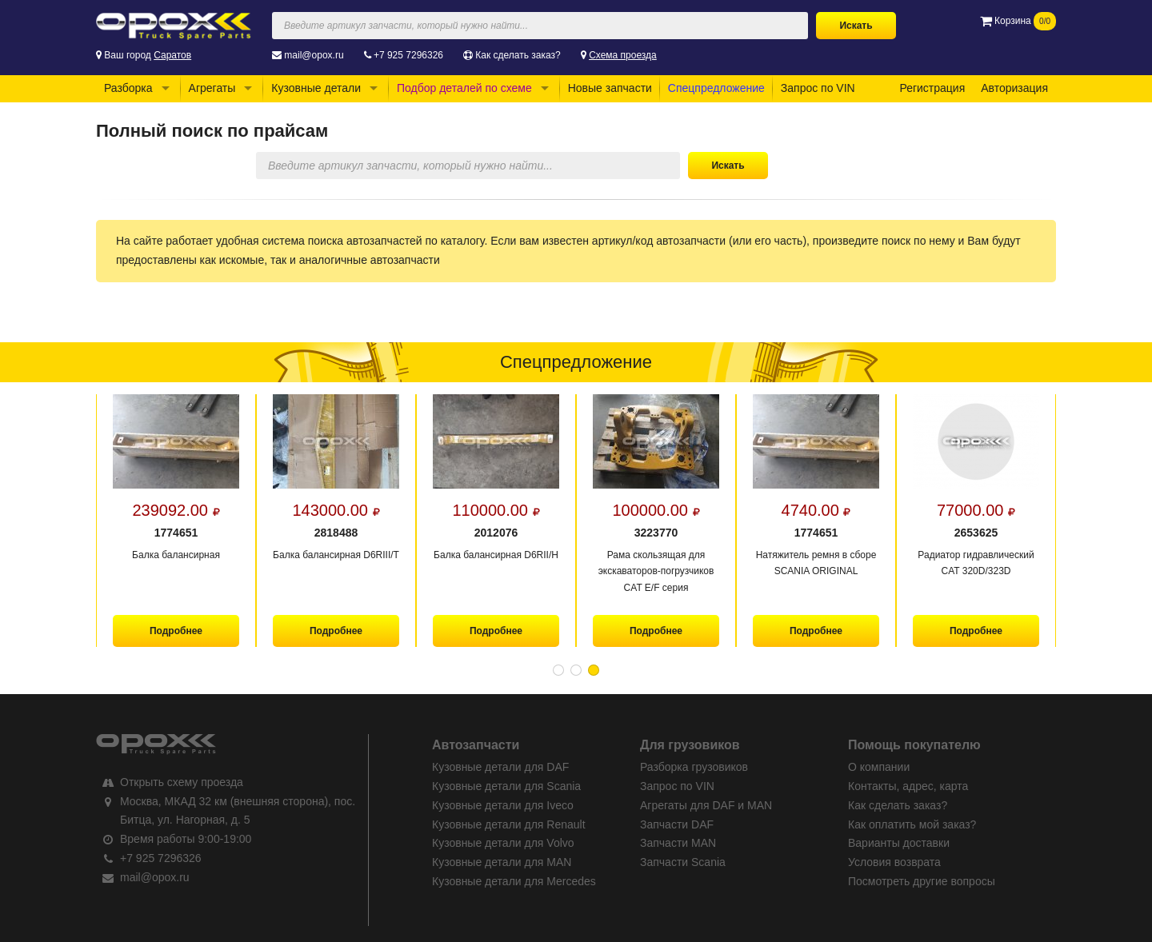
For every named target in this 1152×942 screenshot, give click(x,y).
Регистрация (932, 88)
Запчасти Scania (683, 862)
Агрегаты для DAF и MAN (706, 805)
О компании (879, 766)
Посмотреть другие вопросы (921, 881)
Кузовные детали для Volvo (503, 842)
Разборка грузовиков (694, 766)
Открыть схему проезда (181, 782)
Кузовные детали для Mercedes (514, 881)
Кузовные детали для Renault (509, 824)
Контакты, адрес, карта (908, 786)
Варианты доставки (899, 842)
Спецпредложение (716, 88)
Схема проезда (623, 55)
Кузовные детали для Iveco (503, 805)
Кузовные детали (316, 88)
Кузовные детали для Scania (506, 786)
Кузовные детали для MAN (501, 862)
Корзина (1018, 20)
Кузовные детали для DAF (500, 766)
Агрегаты (212, 88)
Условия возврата (894, 862)
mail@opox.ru (313, 55)
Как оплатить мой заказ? (912, 824)
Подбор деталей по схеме (464, 88)
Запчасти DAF (677, 824)
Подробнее (176, 631)
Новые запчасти (610, 88)
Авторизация (1014, 88)
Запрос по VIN (818, 88)
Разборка (128, 88)
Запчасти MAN (678, 842)
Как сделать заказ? (517, 55)
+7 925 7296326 (408, 55)
